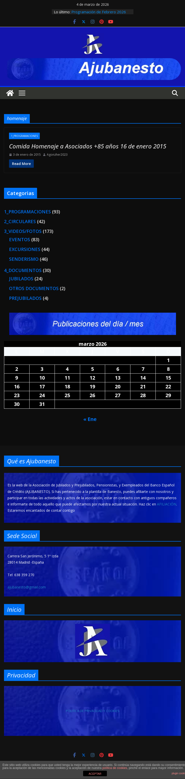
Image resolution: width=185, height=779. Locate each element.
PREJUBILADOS (25, 298)
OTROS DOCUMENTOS (34, 288)
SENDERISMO (24, 259)
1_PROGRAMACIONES (24, 136)
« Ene (90, 419)
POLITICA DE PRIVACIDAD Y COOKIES (92, 711)
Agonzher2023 (57, 154)
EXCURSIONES (24, 249)
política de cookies (114, 768)
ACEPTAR (95, 773)
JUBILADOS (21, 279)
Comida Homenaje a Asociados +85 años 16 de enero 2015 (87, 146)
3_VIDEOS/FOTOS (23, 231)
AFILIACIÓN (166, 504)
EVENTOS (19, 239)
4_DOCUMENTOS (23, 270)
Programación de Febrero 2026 (98, 11)
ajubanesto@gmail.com (27, 587)
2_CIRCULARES (20, 221)
